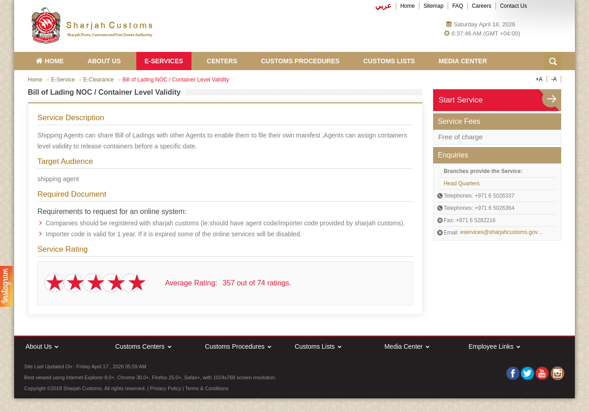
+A (539, 79)
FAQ (457, 6)
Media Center (463, 61)
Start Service (461, 100)
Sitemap (434, 6)
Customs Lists (389, 61)
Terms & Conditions (206, 388)
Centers (222, 61)
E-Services (164, 61)
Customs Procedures (300, 61)
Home (407, 6)
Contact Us (513, 6)
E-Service (63, 79)
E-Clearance (98, 79)
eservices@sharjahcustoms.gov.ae (502, 232)
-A (554, 79)
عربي (383, 6)
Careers (481, 6)
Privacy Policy (165, 388)
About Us (104, 61)
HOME (50, 61)
